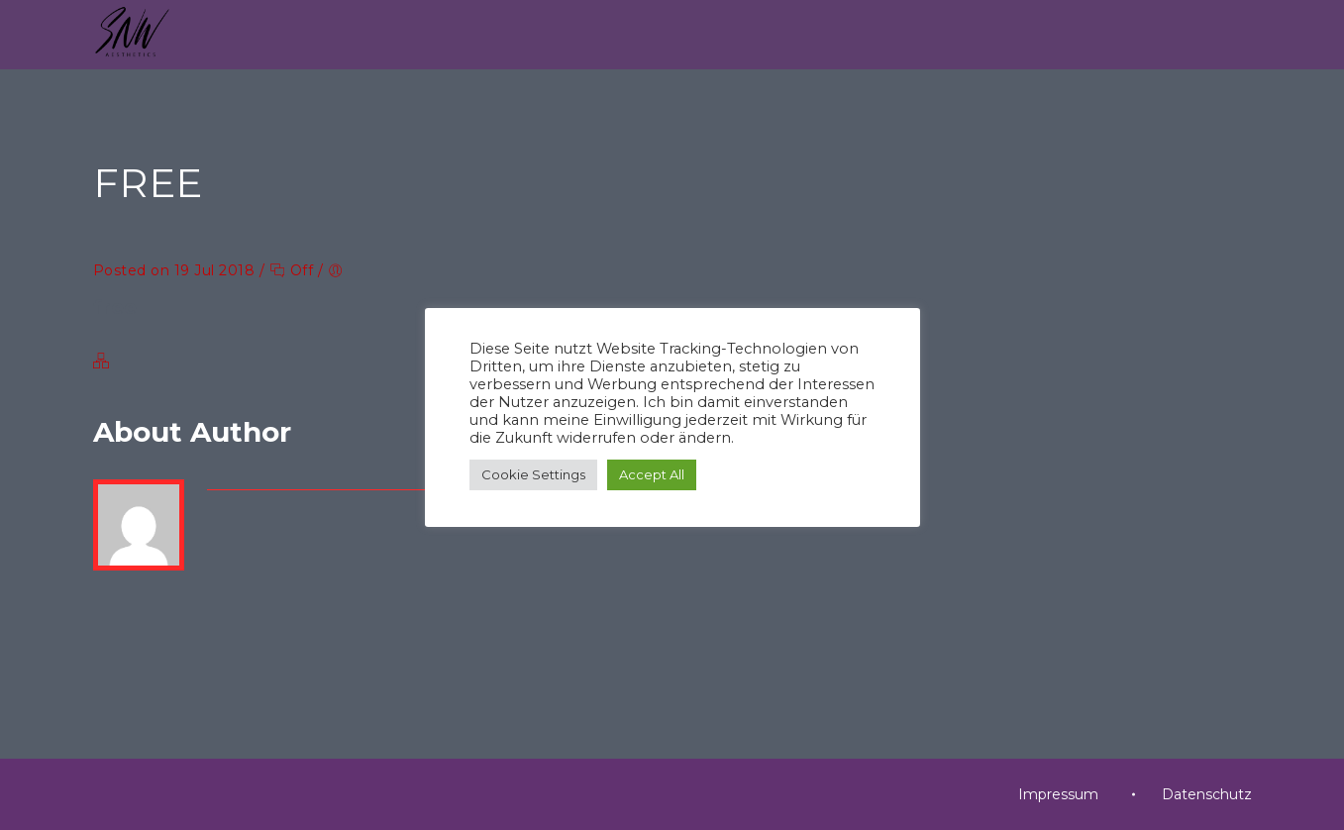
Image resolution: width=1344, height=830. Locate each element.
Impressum (1058, 794)
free (115, 307)
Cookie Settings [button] (533, 474)
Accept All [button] (651, 474)
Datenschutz (1207, 794)
